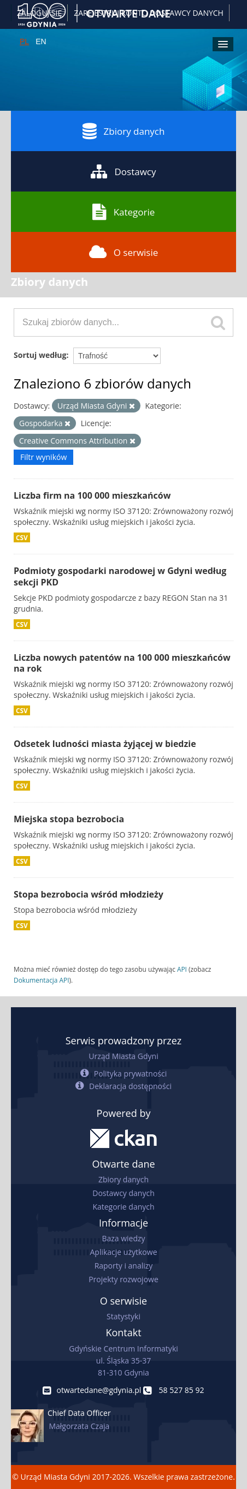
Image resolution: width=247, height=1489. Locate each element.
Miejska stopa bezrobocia (69, 819)
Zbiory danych (124, 131)
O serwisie (123, 252)
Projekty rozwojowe (123, 1279)
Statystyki (123, 1316)
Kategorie (123, 212)
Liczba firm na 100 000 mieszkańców (92, 495)
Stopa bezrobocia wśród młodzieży (88, 894)
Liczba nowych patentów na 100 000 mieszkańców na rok (122, 663)
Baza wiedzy (123, 1238)
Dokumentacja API (41, 980)
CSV (22, 537)
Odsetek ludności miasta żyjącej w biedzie (105, 744)
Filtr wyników (43, 457)
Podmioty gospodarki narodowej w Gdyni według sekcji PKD (120, 576)
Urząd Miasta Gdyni (123, 1056)
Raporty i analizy (124, 1265)
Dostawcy (123, 171)
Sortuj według (40, 355)
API (182, 969)
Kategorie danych (123, 1206)
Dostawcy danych (123, 1193)
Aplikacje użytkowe (123, 1252)
